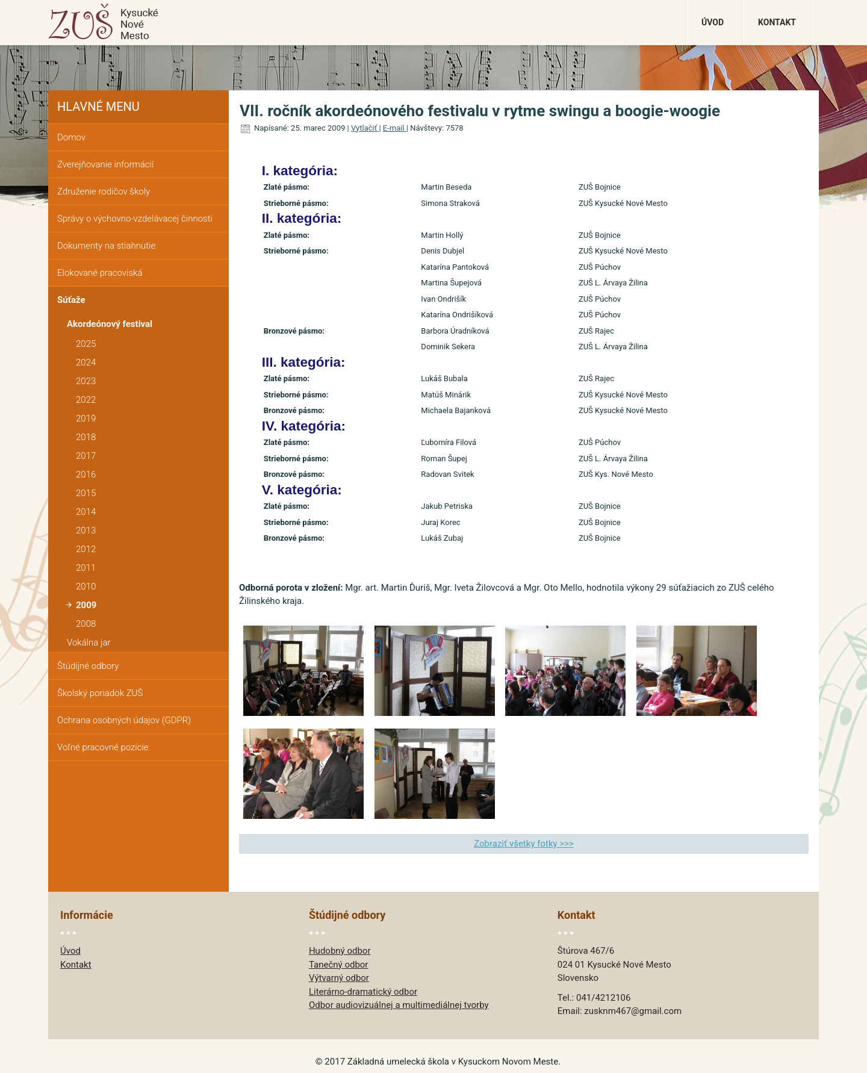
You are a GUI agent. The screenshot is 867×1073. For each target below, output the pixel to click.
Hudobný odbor (340, 950)
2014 (86, 511)
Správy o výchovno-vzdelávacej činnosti (135, 218)
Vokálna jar (89, 642)
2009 (86, 605)
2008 (86, 623)
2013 (86, 530)
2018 (86, 437)
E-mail (394, 127)
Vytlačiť (365, 127)
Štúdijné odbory (88, 666)
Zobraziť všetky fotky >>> (524, 843)
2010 (86, 586)
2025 (86, 343)
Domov (71, 137)
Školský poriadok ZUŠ (100, 693)
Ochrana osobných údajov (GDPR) (124, 720)
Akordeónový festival (109, 324)
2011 (86, 567)
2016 (86, 474)
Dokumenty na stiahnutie (106, 245)
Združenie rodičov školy (103, 191)
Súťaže (71, 299)
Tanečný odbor (338, 964)
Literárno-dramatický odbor (363, 991)
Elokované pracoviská (99, 272)
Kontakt (777, 22)
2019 (86, 418)
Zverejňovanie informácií (105, 164)
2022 (86, 399)
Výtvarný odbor (339, 977)
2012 (86, 549)
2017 (86, 455)
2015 (86, 493)
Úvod (712, 22)
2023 (86, 381)
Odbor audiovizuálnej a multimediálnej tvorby (399, 1005)
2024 (86, 362)
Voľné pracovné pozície (103, 747)
